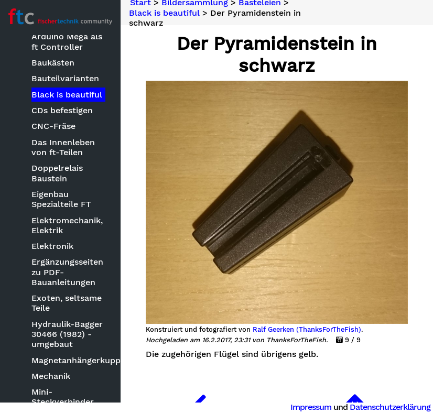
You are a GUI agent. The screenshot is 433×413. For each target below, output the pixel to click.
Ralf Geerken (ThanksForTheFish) (307, 329)
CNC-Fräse (54, 126)
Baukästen (53, 63)
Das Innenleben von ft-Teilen (63, 147)
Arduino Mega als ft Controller (67, 41)
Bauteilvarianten (66, 78)
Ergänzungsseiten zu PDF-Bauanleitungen (68, 272)
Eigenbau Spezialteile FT (62, 199)
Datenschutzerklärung (390, 407)
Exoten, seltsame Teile (67, 303)
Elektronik (53, 246)
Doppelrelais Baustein (57, 173)
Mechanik (51, 376)
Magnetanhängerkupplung (68, 360)
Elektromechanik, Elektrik (67, 225)
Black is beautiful (67, 95)
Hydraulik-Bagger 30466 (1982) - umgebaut (67, 334)
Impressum (310, 407)
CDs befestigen (62, 110)
